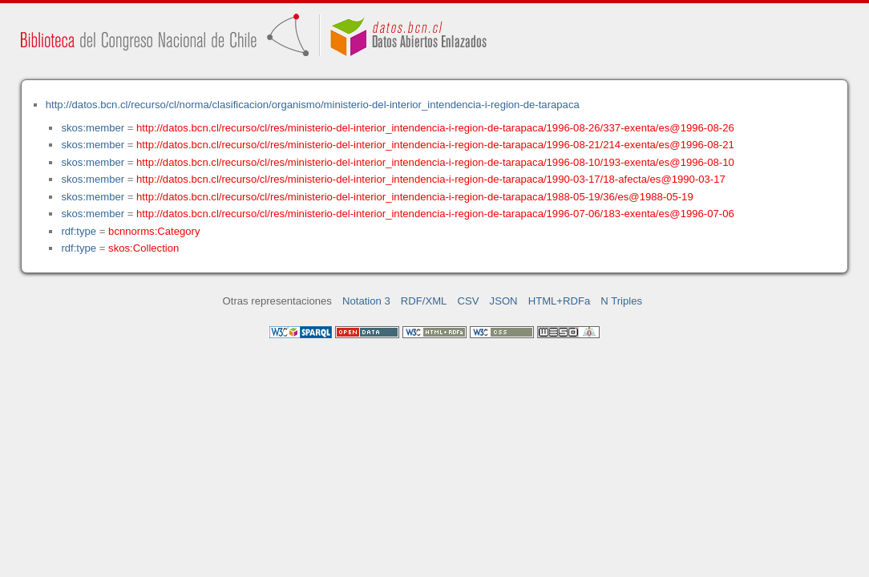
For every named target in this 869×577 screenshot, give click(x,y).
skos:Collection (143, 248)
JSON (504, 301)
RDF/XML (424, 301)
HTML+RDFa (559, 301)
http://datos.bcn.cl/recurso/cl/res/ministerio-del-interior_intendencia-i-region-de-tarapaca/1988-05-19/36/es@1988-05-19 (414, 197)
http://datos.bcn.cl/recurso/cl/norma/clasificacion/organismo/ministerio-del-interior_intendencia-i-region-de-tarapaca (313, 105)
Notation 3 (366, 301)
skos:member (92, 128)
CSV (468, 301)
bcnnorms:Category (154, 231)
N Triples (621, 301)
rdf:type (78, 231)
